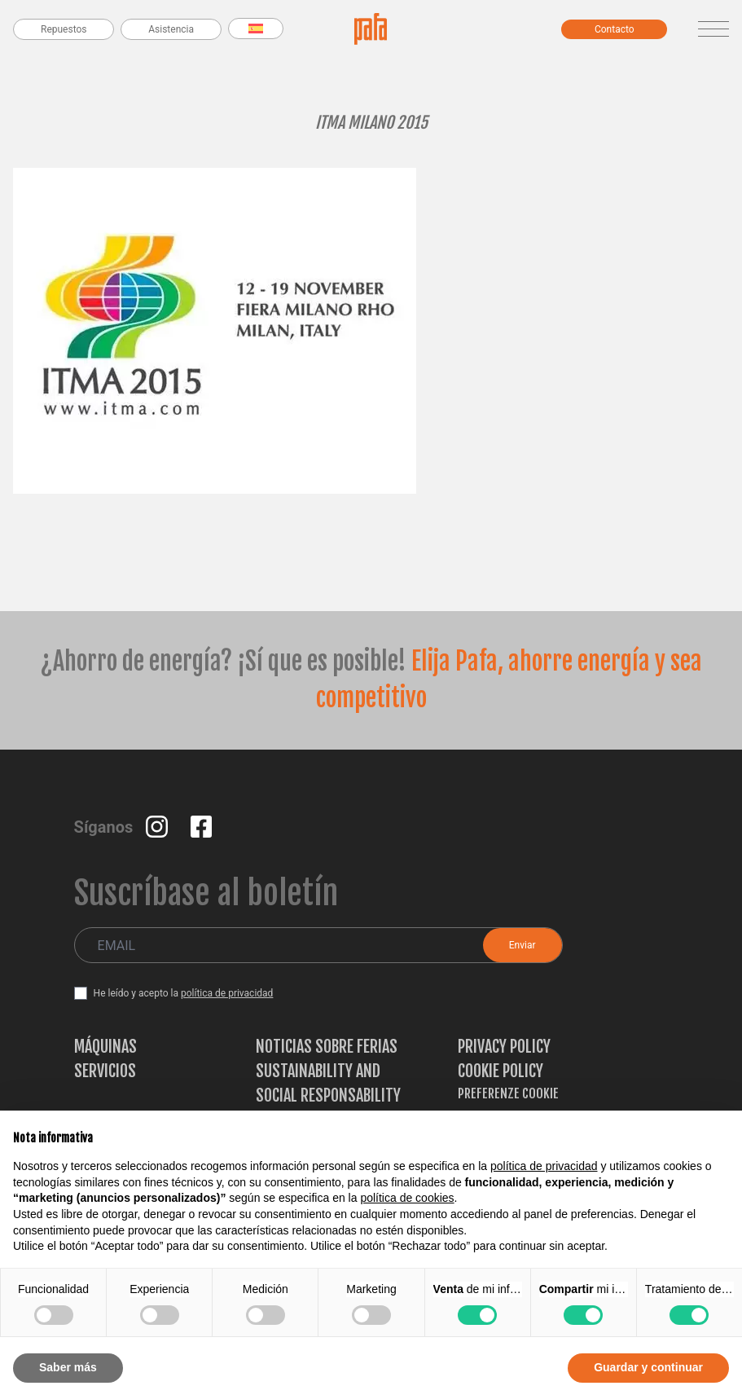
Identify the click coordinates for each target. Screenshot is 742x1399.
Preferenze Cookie (508, 1093)
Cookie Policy (500, 1071)
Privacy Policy (504, 1046)
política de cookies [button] (407, 1197)
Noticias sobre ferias (326, 1046)
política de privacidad (227, 993)
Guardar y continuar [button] (648, 1367)
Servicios (105, 1071)
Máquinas (105, 1046)
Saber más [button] (68, 1367)
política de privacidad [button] (544, 1165)
